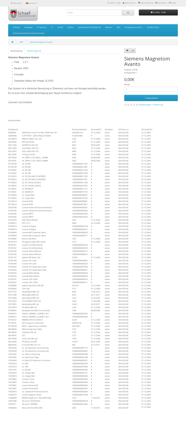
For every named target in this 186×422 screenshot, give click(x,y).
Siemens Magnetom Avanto (41, 42)
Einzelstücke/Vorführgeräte (89, 27)
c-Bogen (16, 27)
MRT (118, 27)
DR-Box (71, 27)
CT (52, 27)
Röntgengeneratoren (133, 27)
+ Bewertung (158, 104)
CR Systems (41, 27)
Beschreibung (16, 51)
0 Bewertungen (144, 104)
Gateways (28, 27)
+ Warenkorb (151, 97)
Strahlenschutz (153, 27)
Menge (127, 84)
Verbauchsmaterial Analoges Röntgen (28, 33)
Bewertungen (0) (34, 51)
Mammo (108, 27)
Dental (60, 27)
